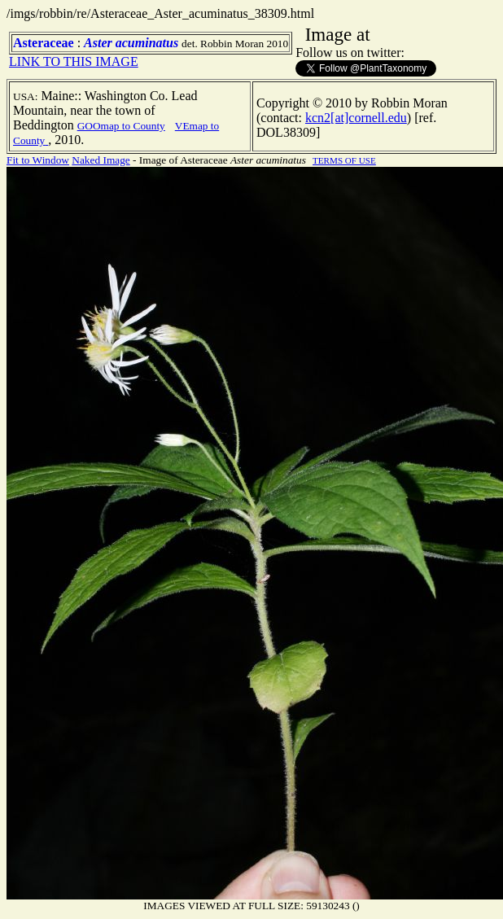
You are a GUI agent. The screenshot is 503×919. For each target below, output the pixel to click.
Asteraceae (43, 43)
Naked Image (100, 160)
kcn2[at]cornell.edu (356, 118)
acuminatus (147, 43)
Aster (98, 43)
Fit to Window (38, 160)
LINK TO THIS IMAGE (73, 61)
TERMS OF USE (344, 160)
